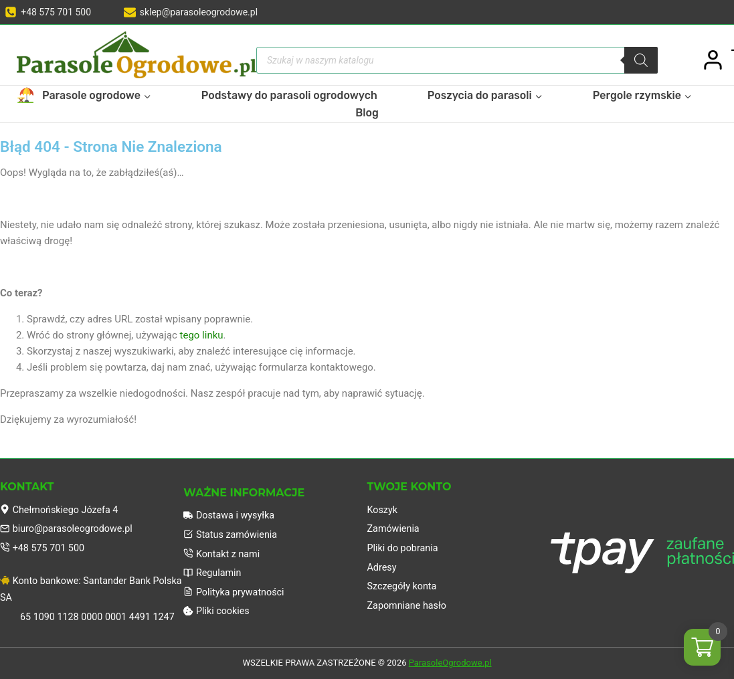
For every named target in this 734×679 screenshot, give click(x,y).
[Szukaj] (641, 60)
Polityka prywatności (235, 591)
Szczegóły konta (403, 585)
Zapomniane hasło (408, 605)
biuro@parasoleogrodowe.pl (69, 525)
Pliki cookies (217, 611)
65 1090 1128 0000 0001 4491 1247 (101, 617)
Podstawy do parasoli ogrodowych (289, 95)
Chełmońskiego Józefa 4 (62, 505)
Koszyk (383, 505)
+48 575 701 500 (44, 545)
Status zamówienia (232, 531)
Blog (367, 112)
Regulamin (213, 571)
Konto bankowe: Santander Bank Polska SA (79, 588)
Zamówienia (394, 525)
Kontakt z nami (223, 551)
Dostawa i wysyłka (230, 511)
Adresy (382, 565)
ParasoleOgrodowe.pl (450, 663)
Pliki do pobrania (404, 545)
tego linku (201, 335)
